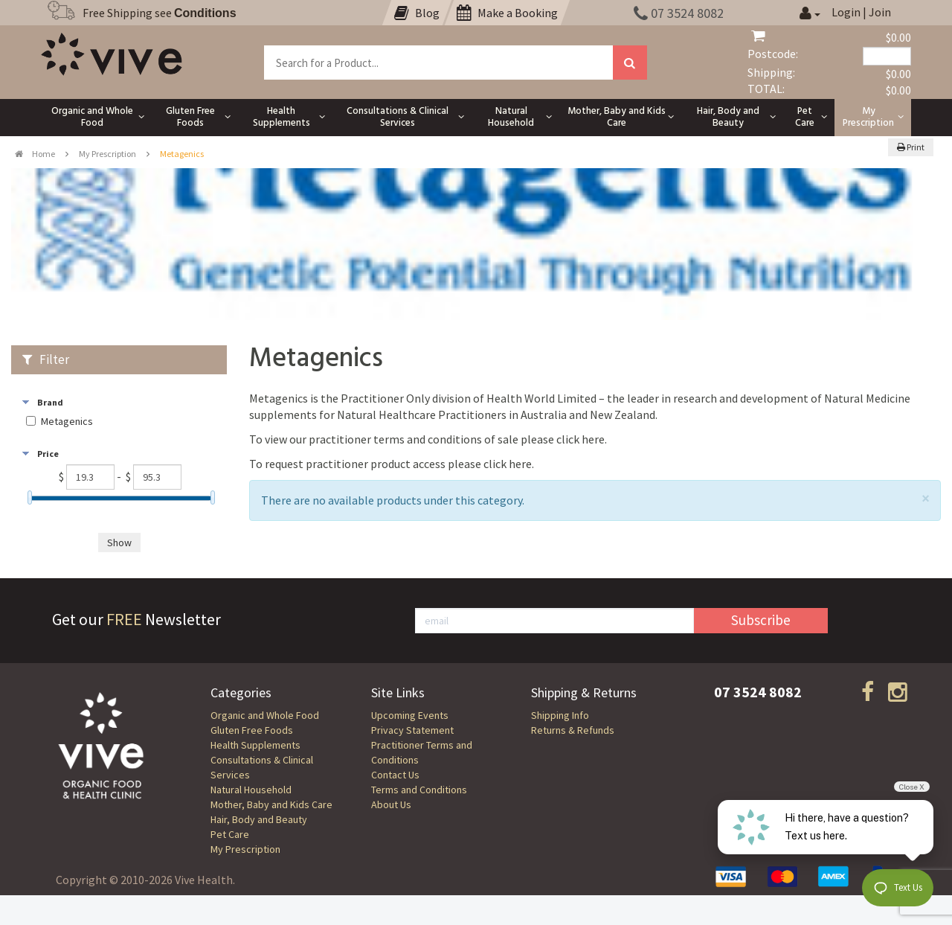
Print (910, 147)
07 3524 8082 (679, 13)
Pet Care (229, 834)
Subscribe (761, 620)
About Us (391, 804)
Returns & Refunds (572, 730)
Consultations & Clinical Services (261, 767)
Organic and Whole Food (264, 715)
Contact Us (395, 774)
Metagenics (67, 421)
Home (35, 153)
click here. (581, 439)
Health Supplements (255, 745)
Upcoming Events (409, 715)
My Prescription (107, 153)
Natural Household (251, 789)
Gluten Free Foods (251, 730)
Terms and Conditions (419, 789)
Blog (417, 12)
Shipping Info (560, 715)
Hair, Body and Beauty (258, 819)
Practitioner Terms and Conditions (421, 752)
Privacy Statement (412, 730)
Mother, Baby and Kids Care (271, 804)
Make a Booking (507, 12)
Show (119, 542)
